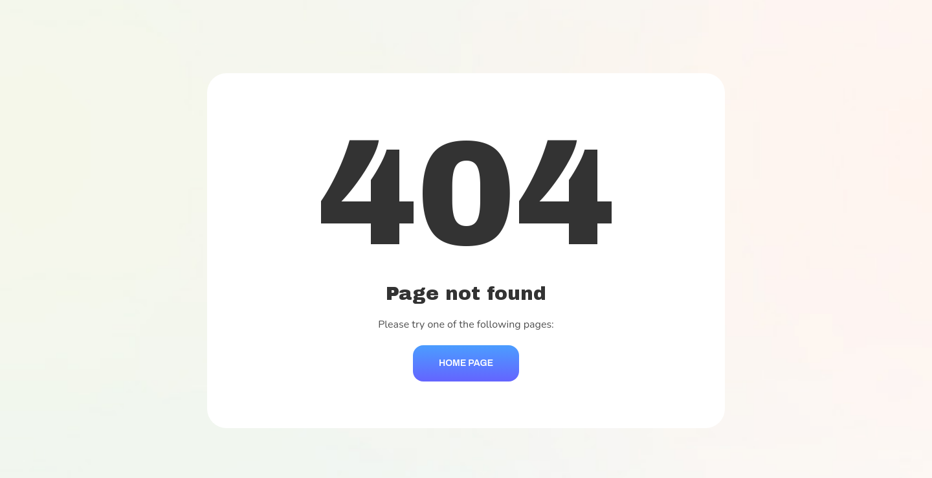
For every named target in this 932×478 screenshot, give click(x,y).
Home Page (466, 363)
